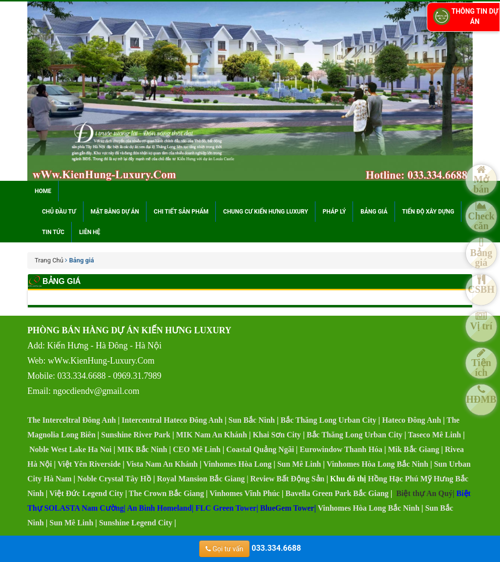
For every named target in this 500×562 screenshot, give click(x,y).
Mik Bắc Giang (413, 449)
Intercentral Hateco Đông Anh (172, 420)
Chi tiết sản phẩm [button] (181, 211)
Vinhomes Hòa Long (237, 464)
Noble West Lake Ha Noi (70, 449)
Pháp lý (334, 211)
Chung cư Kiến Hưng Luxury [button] (265, 211)
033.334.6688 (250, 548)
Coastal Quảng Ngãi (260, 449)
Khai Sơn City (276, 435)
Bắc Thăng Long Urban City (328, 420)
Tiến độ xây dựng (428, 211)
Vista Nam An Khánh (162, 464)
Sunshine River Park (135, 435)
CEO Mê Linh (197, 449)
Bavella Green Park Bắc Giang (336, 493)
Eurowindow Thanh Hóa (341, 449)
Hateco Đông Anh (411, 420)
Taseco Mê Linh (434, 435)
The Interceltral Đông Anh (71, 420)
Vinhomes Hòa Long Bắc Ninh (377, 464)
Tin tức (53, 232)
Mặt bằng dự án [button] (115, 211)
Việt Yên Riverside (89, 464)
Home (43, 191)
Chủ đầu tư (59, 211)
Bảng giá (373, 211)
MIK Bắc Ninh (142, 449)
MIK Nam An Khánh (211, 435)
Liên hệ (89, 232)
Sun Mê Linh (299, 464)
